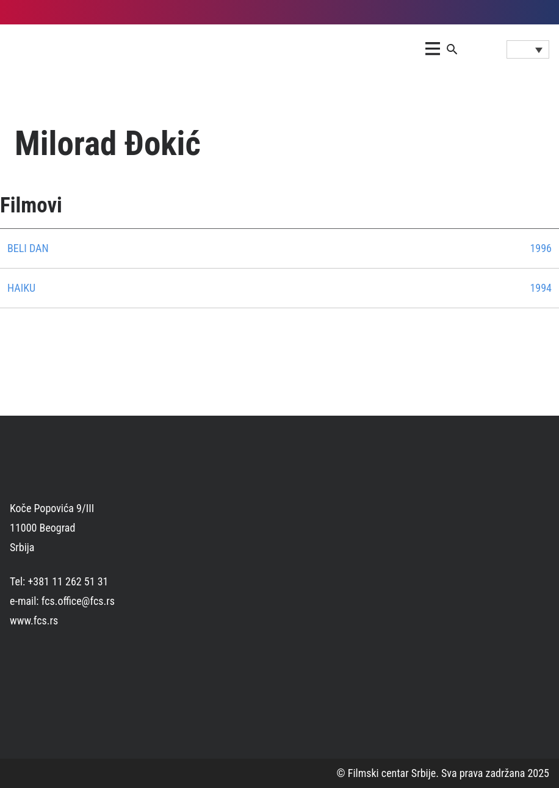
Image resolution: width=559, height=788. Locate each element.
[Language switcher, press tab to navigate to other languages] (528, 49)
